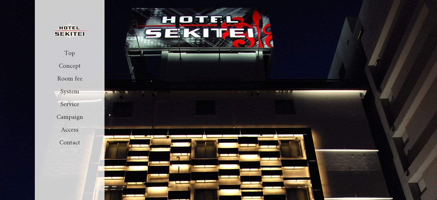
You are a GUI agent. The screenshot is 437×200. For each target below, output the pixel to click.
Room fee (69, 79)
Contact (69, 143)
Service (69, 104)
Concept (70, 66)
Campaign (70, 117)
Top (69, 53)
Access (70, 130)
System (69, 92)
